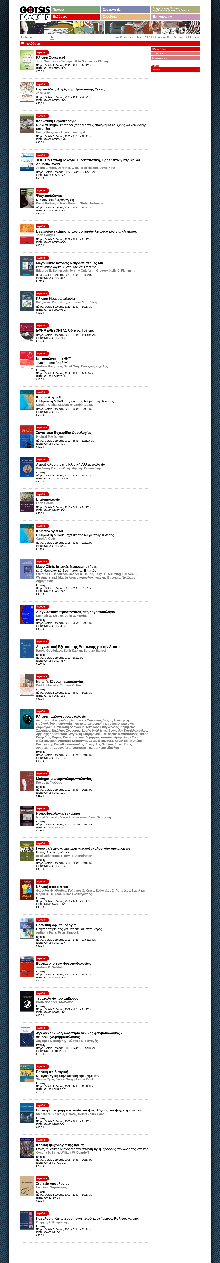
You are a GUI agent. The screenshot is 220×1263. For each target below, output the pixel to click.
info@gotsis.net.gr (125, 37)
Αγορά (42, 52)
